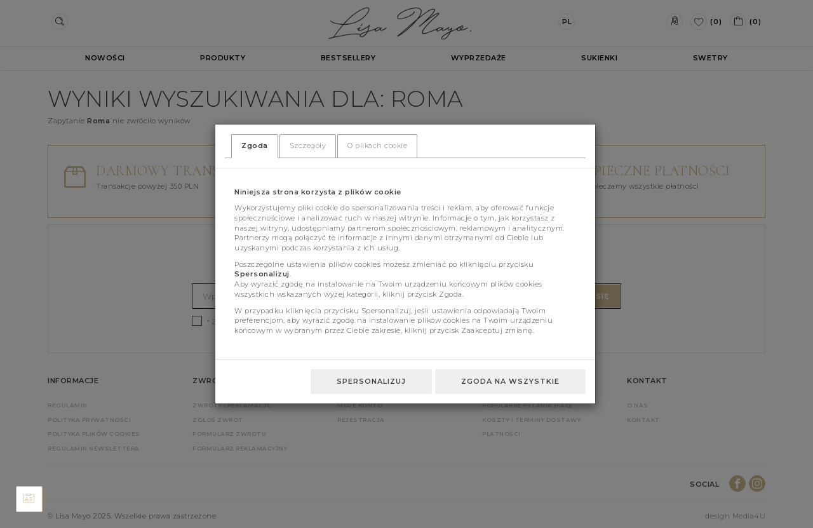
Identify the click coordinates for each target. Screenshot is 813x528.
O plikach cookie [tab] (377, 145)
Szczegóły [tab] (308, 145)
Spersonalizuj (371, 381)
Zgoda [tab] (254, 145)
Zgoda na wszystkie (510, 381)
